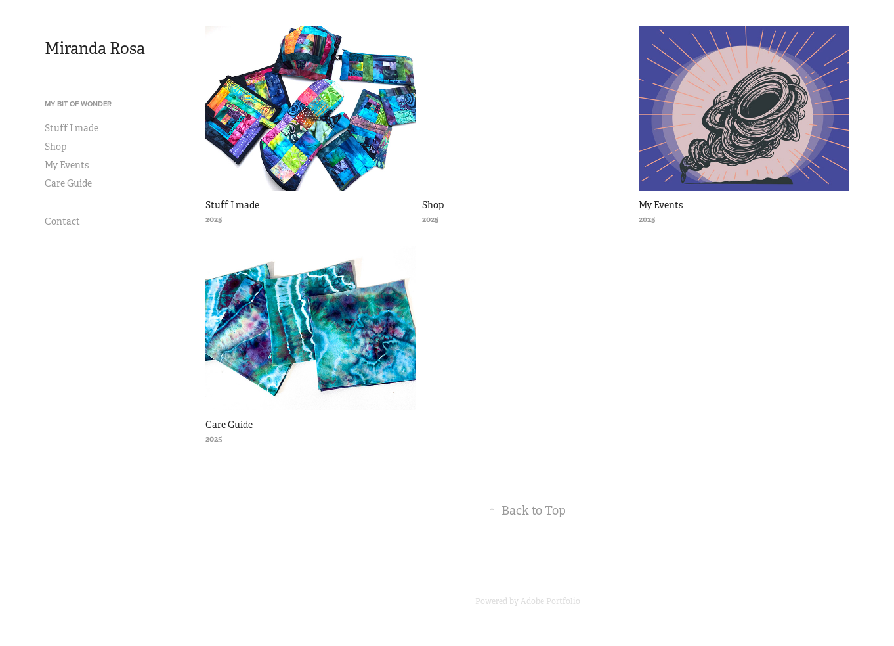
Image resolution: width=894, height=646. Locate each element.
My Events (67, 165)
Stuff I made (71, 128)
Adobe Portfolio (550, 601)
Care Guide (68, 183)
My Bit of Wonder (78, 104)
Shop (55, 146)
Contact (62, 221)
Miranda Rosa (95, 48)
